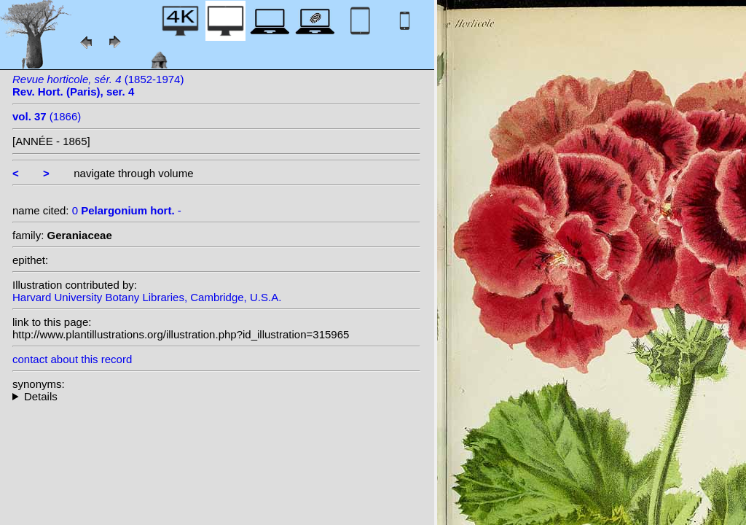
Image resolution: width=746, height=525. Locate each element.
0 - (126, 210)
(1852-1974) (98, 85)
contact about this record (72, 359)
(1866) (46, 116)
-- (216, 396)
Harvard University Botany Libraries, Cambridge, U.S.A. (146, 297)
